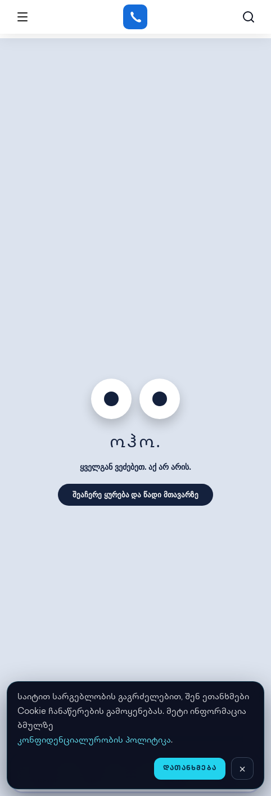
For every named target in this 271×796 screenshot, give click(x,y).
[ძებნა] (248, 17)
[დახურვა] (242, 768)
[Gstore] (135, 16)
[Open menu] (22, 17)
